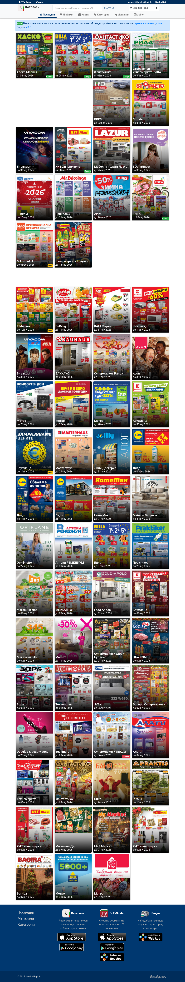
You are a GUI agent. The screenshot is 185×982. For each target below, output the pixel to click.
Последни (26, 912)
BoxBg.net (158, 976)
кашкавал (149, 23)
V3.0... (29, 27)
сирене (137, 23)
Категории (26, 924)
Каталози (28, 7)
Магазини (26, 918)
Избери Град (139, 7)
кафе (159, 23)
